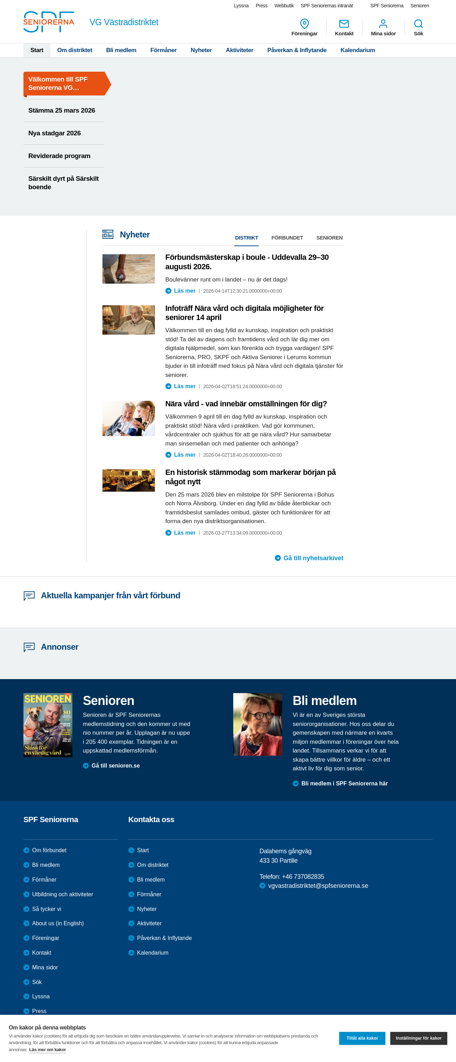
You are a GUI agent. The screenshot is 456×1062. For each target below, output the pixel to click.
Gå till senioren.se (116, 766)
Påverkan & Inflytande (297, 50)
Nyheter (201, 50)
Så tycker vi (46, 909)
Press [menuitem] (262, 5)
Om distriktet (74, 50)
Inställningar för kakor (419, 1038)
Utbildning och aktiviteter (62, 894)
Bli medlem (121, 50)
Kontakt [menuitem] (344, 27)
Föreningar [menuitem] (305, 27)
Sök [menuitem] (418, 27)
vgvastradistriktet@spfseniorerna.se (318, 885)
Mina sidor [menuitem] (383, 27)
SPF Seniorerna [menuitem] (387, 5)
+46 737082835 (303, 876)
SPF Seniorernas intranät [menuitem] (327, 5)
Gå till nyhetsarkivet (313, 558)
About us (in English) (58, 923)
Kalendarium (358, 50)
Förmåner (163, 50)
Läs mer (184, 291)
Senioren (329, 238)
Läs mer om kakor (47, 1049)
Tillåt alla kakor (362, 1038)
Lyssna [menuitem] (241, 5)
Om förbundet (49, 850)
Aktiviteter (240, 50)
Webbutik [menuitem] (284, 5)
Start (36, 50)
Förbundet (287, 238)
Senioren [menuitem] (420, 5)
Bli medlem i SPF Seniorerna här (344, 783)
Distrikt (246, 238)
